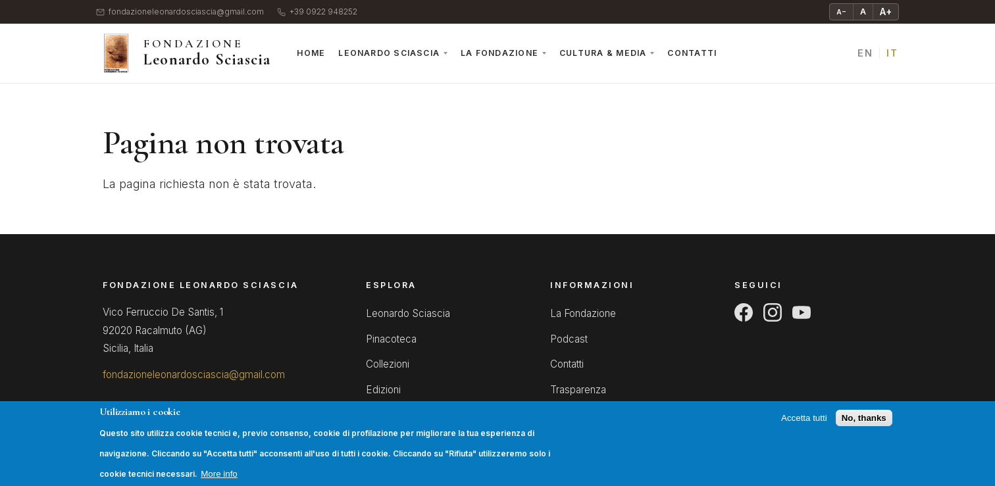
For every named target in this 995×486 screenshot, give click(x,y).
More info (219, 480)
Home (311, 53)
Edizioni (383, 389)
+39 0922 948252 (317, 12)
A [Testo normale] (863, 11)
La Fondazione (499, 53)
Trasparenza (578, 389)
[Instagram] (772, 312)
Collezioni (387, 364)
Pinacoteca (391, 339)
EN (865, 53)
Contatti (692, 53)
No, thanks (864, 425)
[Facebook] (743, 312)
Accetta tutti (804, 425)
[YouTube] (801, 312)
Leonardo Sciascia (389, 53)
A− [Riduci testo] (841, 12)
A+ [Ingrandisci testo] (886, 11)
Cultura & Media (602, 53)
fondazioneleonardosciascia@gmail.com (180, 12)
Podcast (569, 339)
